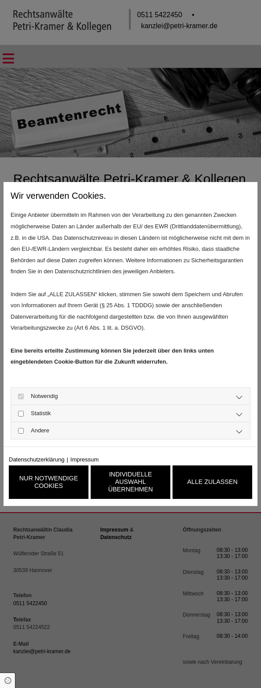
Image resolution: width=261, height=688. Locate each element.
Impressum (84, 458)
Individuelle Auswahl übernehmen (130, 482)
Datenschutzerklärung (36, 458)
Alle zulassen (212, 482)
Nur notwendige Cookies (49, 482)
